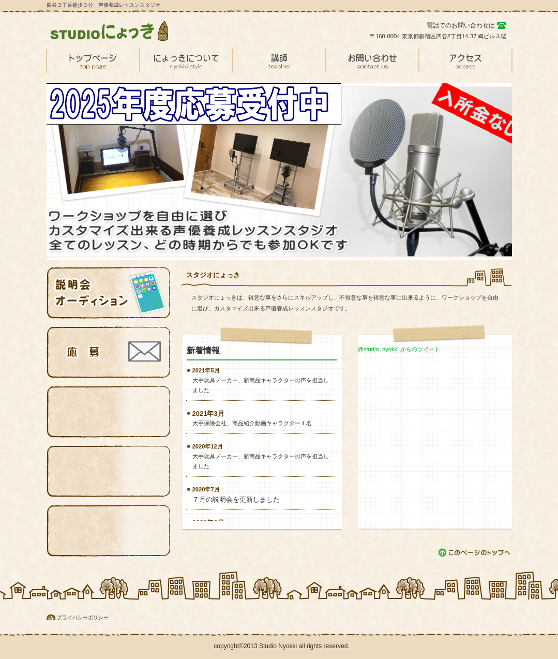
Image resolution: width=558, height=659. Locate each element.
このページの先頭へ (475, 552)
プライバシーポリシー (83, 617)
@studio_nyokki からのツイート (399, 349)
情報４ (109, 471)
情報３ (109, 412)
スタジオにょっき (124, 31)
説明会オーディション (109, 293)
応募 (109, 352)
